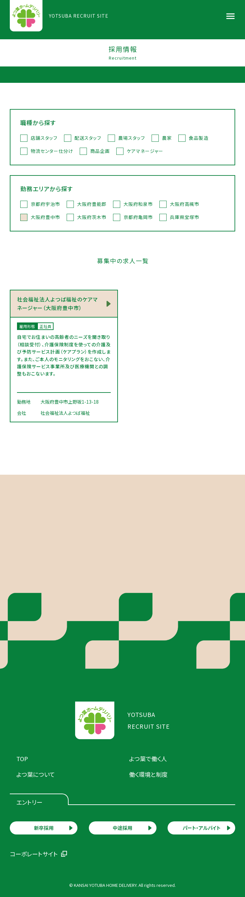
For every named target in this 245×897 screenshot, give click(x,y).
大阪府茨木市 (91, 217)
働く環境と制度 (148, 774)
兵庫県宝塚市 (184, 217)
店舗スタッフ (44, 138)
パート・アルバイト (201, 827)
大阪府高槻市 (184, 204)
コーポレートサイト (34, 854)
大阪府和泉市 (138, 204)
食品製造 (198, 138)
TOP (22, 758)
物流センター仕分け (52, 151)
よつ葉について (35, 774)
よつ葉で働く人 (148, 758)
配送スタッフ (87, 138)
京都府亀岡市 (138, 217)
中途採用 (122, 827)
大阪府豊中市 (45, 217)
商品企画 (100, 151)
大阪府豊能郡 (91, 204)
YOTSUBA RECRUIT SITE (78, 15)
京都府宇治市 (45, 204)
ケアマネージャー (145, 151)
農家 (167, 138)
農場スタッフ (131, 138)
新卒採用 (44, 827)
